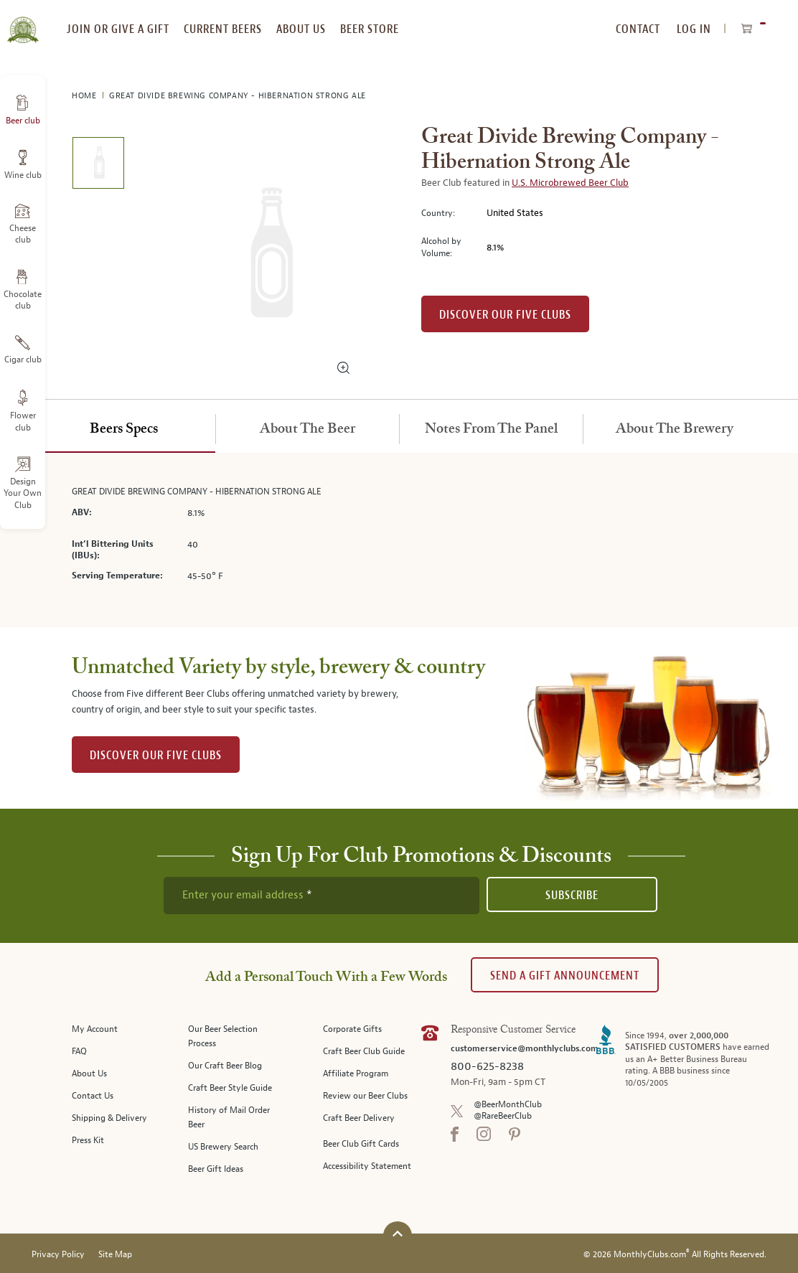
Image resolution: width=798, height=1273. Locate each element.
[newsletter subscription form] (321, 895)
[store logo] (22, 21)
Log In (694, 29)
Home (85, 95)
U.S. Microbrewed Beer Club (570, 183)
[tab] (123, 430)
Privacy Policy (58, 1254)
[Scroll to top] (397, 1233)
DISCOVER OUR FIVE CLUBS (156, 755)
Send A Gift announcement (564, 975)
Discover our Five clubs (505, 315)
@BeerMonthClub (508, 1104)
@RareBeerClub (503, 1116)
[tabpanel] (399, 540)
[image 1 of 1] (98, 165)
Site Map (115, 1254)
